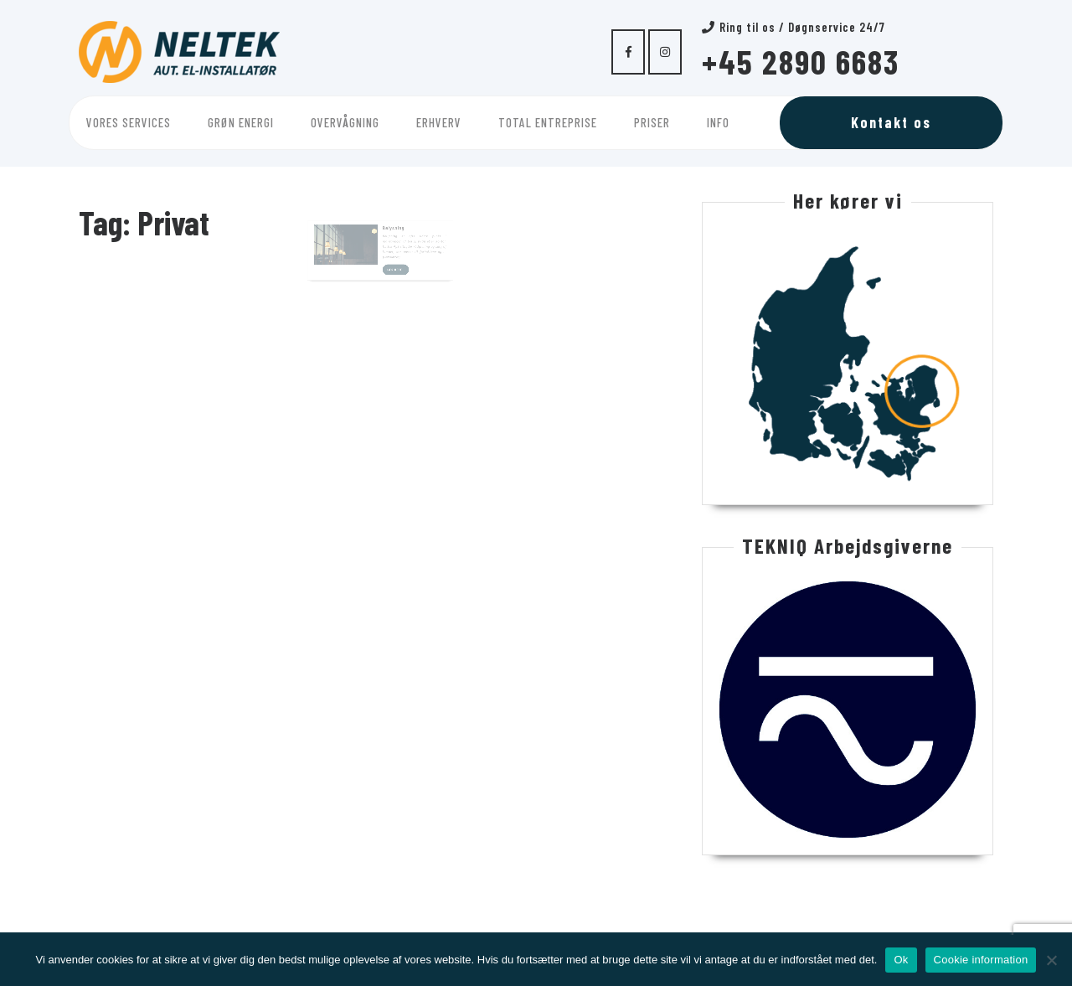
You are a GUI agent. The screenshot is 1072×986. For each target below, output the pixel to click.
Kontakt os (891, 122)
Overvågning (345, 122)
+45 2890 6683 (800, 61)
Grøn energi (241, 122)
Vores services (128, 122)
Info (718, 122)
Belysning (390, 233)
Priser (652, 122)
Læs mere (394, 269)
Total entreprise (547, 122)
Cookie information (981, 959)
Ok (901, 959)
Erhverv (438, 122)
